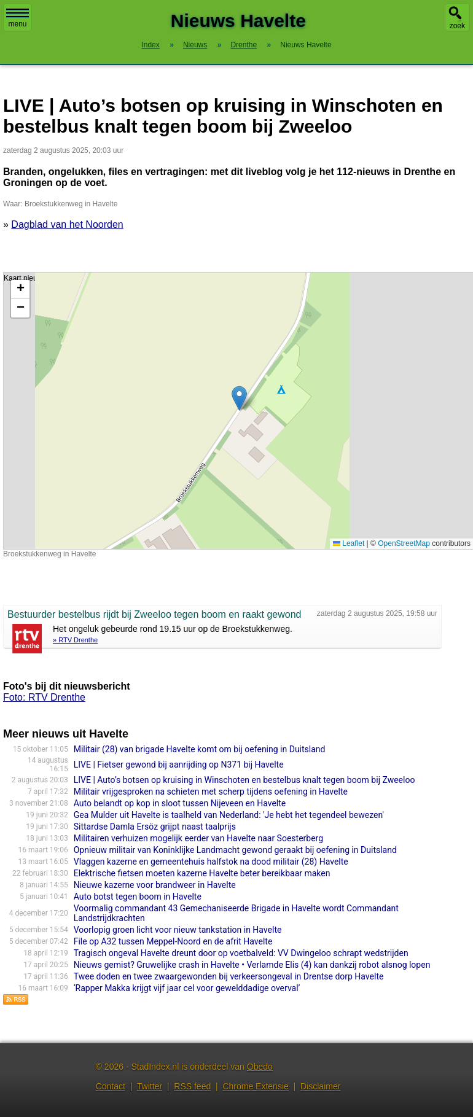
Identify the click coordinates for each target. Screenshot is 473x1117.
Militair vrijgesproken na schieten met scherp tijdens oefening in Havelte (211, 791)
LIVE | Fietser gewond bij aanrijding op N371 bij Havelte (179, 764)
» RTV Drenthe (75, 640)
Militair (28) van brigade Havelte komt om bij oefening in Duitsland (200, 749)
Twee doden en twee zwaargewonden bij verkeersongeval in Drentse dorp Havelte (229, 976)
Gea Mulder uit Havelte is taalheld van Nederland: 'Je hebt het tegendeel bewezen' (229, 815)
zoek (457, 25)
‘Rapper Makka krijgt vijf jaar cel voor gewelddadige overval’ (187, 988)
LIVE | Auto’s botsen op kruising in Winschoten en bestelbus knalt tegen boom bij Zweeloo (244, 780)
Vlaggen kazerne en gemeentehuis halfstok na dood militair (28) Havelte (211, 861)
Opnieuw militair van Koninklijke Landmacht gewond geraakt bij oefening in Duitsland (235, 850)
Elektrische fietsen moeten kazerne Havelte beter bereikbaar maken (202, 873)
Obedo (260, 1067)
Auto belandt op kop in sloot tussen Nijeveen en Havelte (180, 803)
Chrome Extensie (255, 1086)
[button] (239, 398)
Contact (110, 1086)
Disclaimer (320, 1086)
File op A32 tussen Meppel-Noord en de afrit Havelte (173, 941)
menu (17, 18)
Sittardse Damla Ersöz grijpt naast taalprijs (155, 826)
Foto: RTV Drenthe (44, 697)
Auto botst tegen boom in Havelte (137, 896)
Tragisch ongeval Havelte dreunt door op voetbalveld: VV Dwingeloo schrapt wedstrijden (241, 953)
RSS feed (192, 1086)
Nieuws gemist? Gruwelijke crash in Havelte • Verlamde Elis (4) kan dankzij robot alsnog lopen (252, 965)
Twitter (149, 1086)
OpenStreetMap (404, 543)
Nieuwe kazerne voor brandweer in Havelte (155, 885)
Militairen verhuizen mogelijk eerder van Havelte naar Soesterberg (198, 838)
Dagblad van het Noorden (67, 224)
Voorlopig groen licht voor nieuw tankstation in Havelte (178, 930)
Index (150, 45)
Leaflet (348, 543)
